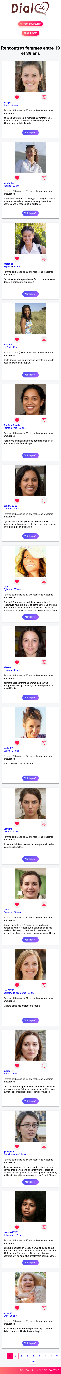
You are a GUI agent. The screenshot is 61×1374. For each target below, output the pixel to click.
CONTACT (54, 1370)
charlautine (9, 183)
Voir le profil (30, 132)
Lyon (6, 1315)
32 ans (14, 1073)
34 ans (15, 508)
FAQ (21, 1370)
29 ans (16, 185)
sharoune (8, 263)
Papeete (8, 266)
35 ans (14, 105)
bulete (7, 1071)
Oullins (7, 750)
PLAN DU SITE (39, 1370)
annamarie (9, 344)
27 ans (15, 750)
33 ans (22, 428)
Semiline (8, 828)
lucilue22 (8, 748)
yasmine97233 (11, 1232)
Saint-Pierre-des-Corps (15, 993)
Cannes (7, 831)
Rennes (7, 185)
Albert (7, 1073)
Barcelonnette (11, 1154)
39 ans (31, 993)
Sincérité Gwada (12, 425)
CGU (28, 1370)
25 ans (20, 1235)
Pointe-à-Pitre (10, 428)
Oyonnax (8, 912)
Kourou (7, 508)
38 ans (17, 266)
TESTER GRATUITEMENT (30, 24)
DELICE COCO (11, 506)
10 (33, 1361)
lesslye (7, 102)
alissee (7, 667)
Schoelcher (9, 1235)
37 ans (17, 589)
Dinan (6, 105)
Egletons (8, 589)
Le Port (7, 347)
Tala (6, 586)
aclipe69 (8, 1313)
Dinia (6, 909)
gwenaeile (9, 1151)
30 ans (16, 670)
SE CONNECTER (30, 33)
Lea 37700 (9, 990)
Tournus (8, 670)
